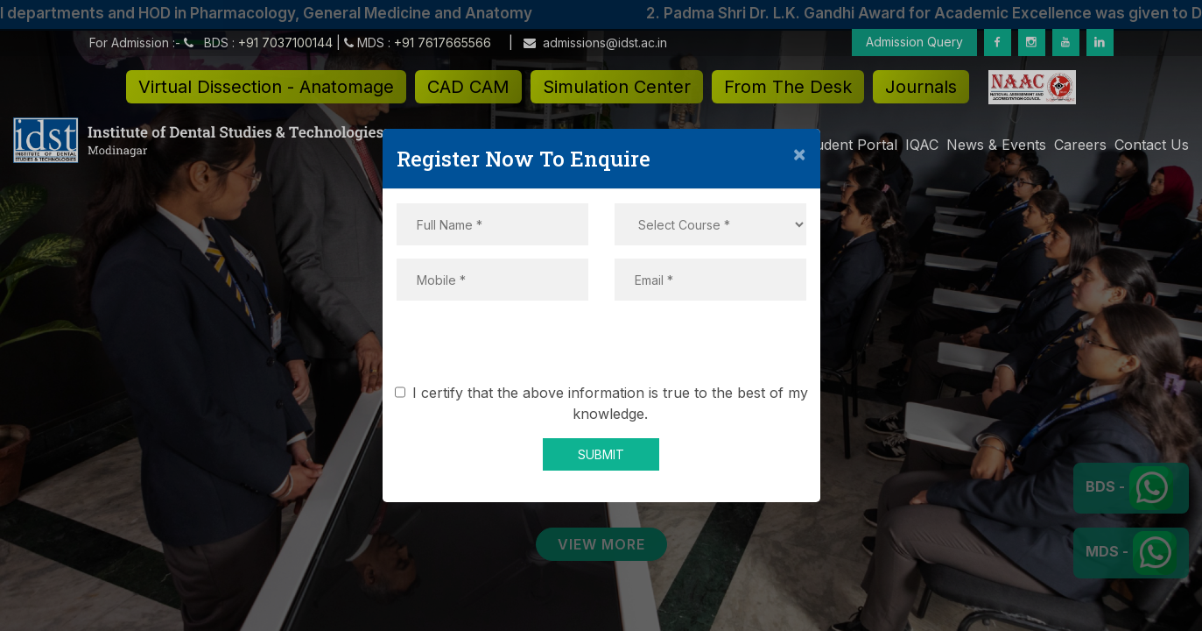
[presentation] (601, 348)
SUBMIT (601, 454)
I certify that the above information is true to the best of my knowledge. (604, 403)
